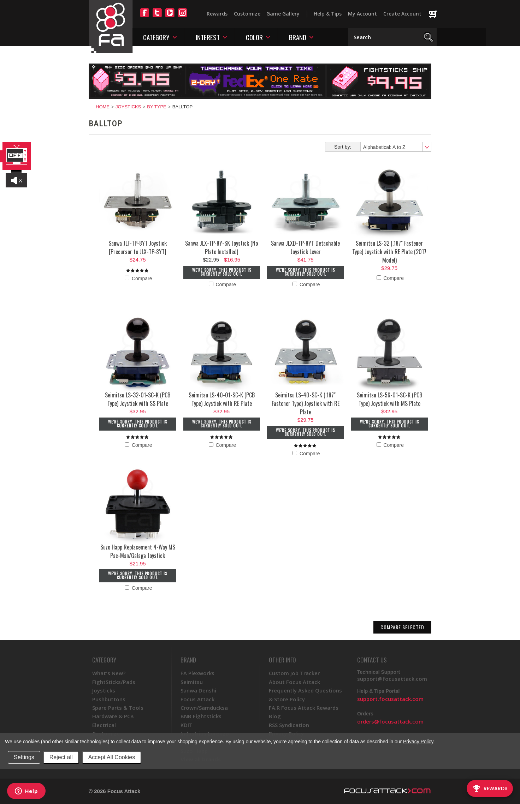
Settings (24, 757)
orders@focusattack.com (390, 721)
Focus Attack (197, 699)
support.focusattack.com (390, 698)
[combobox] (395, 147)
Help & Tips (328, 13)
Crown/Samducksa (204, 707)
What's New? (108, 673)
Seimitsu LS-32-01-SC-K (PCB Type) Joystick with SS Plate (137, 399)
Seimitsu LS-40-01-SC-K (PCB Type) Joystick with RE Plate (222, 399)
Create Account (402, 13)
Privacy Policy (418, 741)
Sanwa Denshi (198, 690)
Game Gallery (283, 13)
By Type (156, 106)
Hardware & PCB (113, 716)
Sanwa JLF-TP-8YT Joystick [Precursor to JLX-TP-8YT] (137, 247)
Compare (138, 278)
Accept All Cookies (111, 757)
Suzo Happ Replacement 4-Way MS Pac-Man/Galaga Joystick (137, 551)
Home (103, 106)
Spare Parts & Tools (117, 707)
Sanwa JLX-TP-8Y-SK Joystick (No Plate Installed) (221, 247)
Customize (247, 13)
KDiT (187, 724)
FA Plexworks (197, 673)
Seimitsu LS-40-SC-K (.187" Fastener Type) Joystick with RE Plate (305, 403)
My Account (362, 13)
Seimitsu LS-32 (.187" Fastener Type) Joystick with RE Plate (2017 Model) (389, 251)
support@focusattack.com (392, 678)
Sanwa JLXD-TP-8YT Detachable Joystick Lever (305, 247)
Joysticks (128, 106)
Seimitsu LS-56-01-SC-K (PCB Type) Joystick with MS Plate (389, 399)
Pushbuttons (108, 699)
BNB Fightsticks (201, 716)
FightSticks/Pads (113, 681)
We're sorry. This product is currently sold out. (221, 272)
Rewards (217, 13)
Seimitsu (192, 681)
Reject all (61, 757)
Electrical (104, 724)
